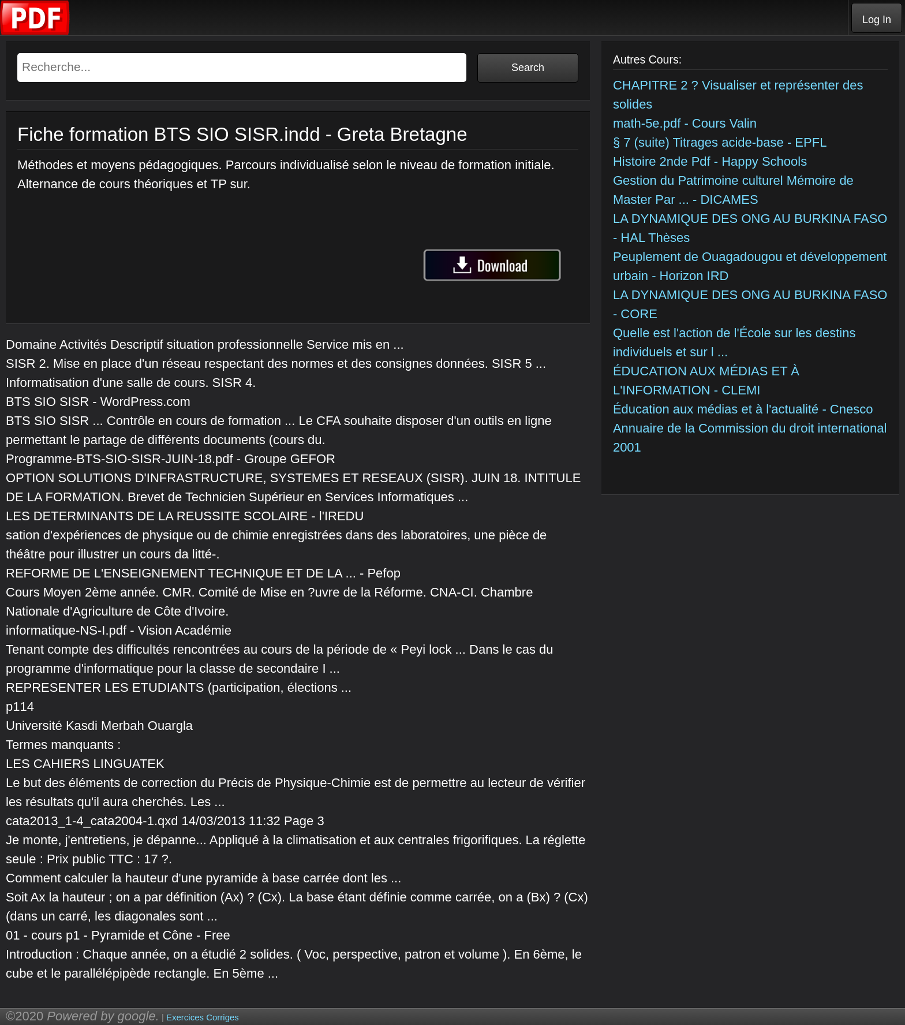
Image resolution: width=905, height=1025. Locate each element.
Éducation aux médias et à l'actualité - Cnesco (743, 409)
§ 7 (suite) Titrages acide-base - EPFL (720, 142)
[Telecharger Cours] (35, 32)
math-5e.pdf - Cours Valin (685, 123)
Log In (876, 19)
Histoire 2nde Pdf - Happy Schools (710, 161)
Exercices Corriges (202, 1017)
